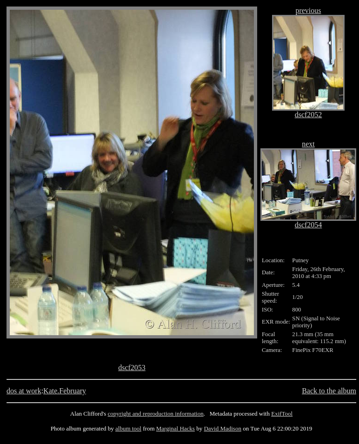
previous (308, 10)
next (308, 144)
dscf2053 (132, 367)
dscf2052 (308, 115)
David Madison (222, 428)
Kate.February (64, 391)
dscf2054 (308, 225)
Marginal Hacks (175, 428)
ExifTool (282, 413)
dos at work (24, 391)
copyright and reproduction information (156, 413)
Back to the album (329, 391)
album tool (128, 428)
